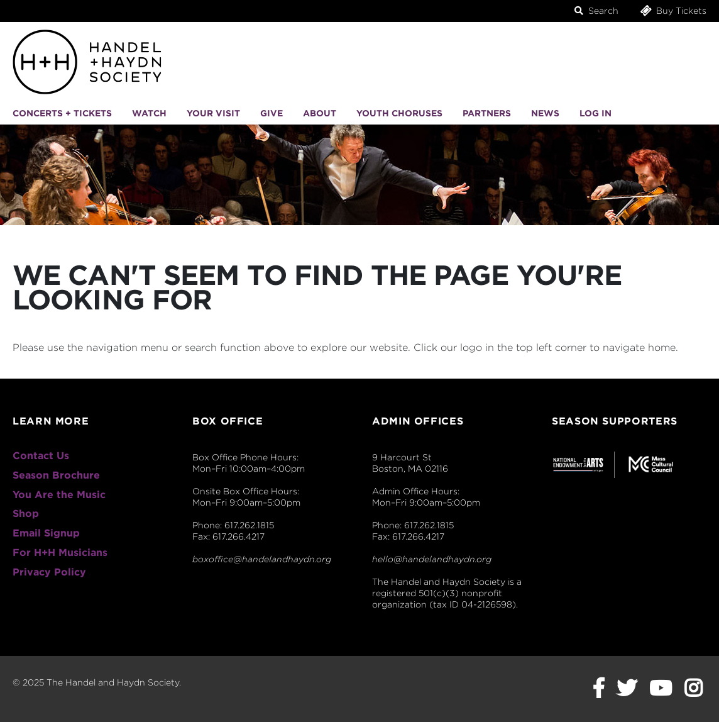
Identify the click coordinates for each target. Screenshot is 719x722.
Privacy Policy (49, 572)
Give (271, 113)
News (545, 113)
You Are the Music (59, 495)
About (319, 113)
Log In (595, 113)
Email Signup (46, 533)
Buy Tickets (672, 10)
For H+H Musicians (60, 552)
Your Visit (213, 113)
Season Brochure (56, 475)
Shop (26, 513)
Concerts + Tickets (62, 113)
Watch (149, 113)
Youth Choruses (399, 113)
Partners (487, 113)
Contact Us (41, 456)
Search (596, 11)
